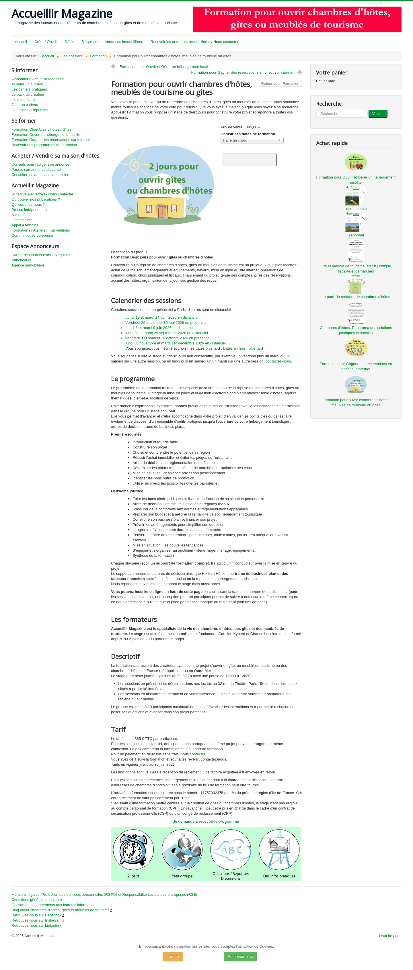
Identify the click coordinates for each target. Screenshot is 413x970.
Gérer (69, 42)
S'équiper (89, 42)
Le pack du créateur (27, 94)
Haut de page (390, 936)
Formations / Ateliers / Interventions (40, 230)
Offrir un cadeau (24, 105)
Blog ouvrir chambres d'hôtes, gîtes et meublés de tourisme (61, 910)
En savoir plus (240, 956)
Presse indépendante (29, 209)
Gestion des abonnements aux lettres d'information (53, 905)
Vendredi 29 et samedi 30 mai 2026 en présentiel (165, 322)
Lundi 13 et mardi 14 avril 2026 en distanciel (161, 317)
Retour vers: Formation (280, 83)
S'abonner (355, 235)
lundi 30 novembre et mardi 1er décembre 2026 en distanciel (175, 343)
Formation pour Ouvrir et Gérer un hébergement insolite (166, 66)
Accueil (21, 42)
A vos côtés (20, 215)
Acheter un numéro (27, 84)
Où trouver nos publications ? (35, 199)
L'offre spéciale (23, 99)
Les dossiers (21, 220)
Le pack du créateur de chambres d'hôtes (356, 297)
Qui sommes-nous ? (28, 204)
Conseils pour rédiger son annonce (40, 164)
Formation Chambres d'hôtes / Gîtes (41, 129)
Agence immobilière (27, 265)
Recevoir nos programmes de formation (44, 145)
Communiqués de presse (32, 235)
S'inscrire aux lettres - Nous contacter (42, 194)
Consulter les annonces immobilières (41, 175)
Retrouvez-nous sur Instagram (38, 920)
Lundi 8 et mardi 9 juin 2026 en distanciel (159, 328)
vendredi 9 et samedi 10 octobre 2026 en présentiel (167, 338)
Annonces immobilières (123, 42)
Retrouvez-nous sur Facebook (37, 915)
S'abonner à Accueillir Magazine (38, 79)
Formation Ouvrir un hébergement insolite (45, 134)
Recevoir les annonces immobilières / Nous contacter (194, 42)
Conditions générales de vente (36, 900)
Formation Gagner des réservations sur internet (50, 140)
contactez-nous (278, 361)
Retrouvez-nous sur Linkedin (36, 925)
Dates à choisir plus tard (243, 348)
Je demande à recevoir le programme (206, 821)
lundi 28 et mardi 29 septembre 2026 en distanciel (166, 333)
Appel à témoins (24, 225)
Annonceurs (21, 260)
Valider (378, 113)
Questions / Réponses (29, 110)
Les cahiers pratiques (29, 89)
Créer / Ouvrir (45, 42)
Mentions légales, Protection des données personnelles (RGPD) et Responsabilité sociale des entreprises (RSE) (104, 894)
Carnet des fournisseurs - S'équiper (40, 255)
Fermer (172, 956)
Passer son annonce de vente (36, 169)
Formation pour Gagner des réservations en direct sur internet (242, 72)
